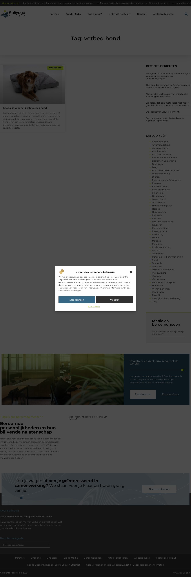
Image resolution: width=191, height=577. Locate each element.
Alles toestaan (76, 300)
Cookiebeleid (94, 307)
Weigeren (114, 300)
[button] (131, 272)
